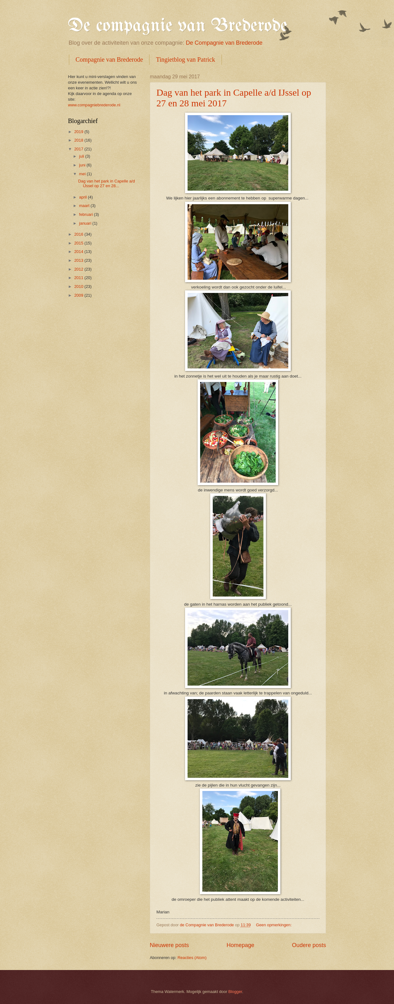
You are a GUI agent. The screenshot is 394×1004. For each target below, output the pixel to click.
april (83, 197)
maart (85, 205)
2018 (79, 140)
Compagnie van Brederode (109, 59)
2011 (79, 277)
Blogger (235, 991)
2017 (79, 149)
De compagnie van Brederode (177, 26)
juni (83, 165)
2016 (79, 234)
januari (85, 223)
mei (83, 173)
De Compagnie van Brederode (224, 43)
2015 (79, 243)
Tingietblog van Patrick (185, 59)
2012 (79, 269)
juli (82, 156)
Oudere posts (309, 945)
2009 (79, 295)
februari (86, 214)
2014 (79, 251)
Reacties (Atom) (191, 957)
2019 (79, 131)
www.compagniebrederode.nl (94, 105)
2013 (79, 260)
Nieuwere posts (169, 945)
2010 (79, 286)
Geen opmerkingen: (274, 925)
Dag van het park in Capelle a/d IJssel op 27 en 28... (106, 183)
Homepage (240, 945)
